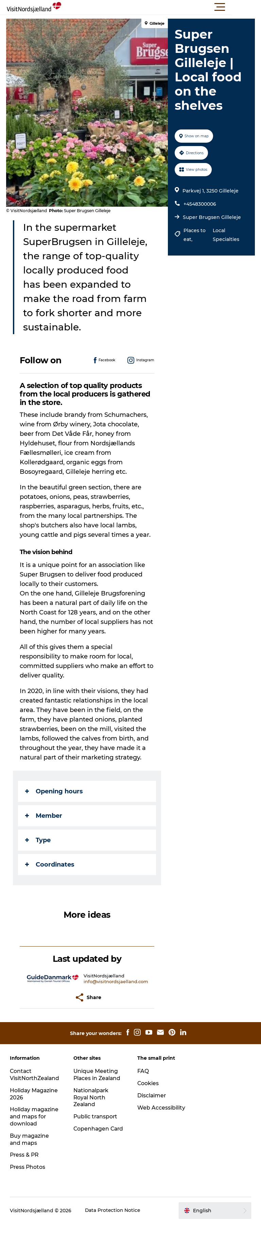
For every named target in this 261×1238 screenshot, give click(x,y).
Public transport (96, 1131)
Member (44, 830)
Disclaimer (152, 1110)
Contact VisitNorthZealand (35, 1089)
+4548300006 (199, 204)
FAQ (143, 1085)
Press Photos (28, 1181)
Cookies (148, 1097)
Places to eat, (194, 234)
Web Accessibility (161, 1122)
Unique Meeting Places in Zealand (98, 1089)
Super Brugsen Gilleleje (211, 217)
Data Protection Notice (113, 1225)
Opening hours (55, 805)
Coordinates (50, 878)
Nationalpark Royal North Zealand (92, 1111)
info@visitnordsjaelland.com (116, 995)
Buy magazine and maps (30, 1153)
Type (38, 854)
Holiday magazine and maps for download (35, 1130)
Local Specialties (225, 234)
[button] (161, 7)
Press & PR (25, 1169)
